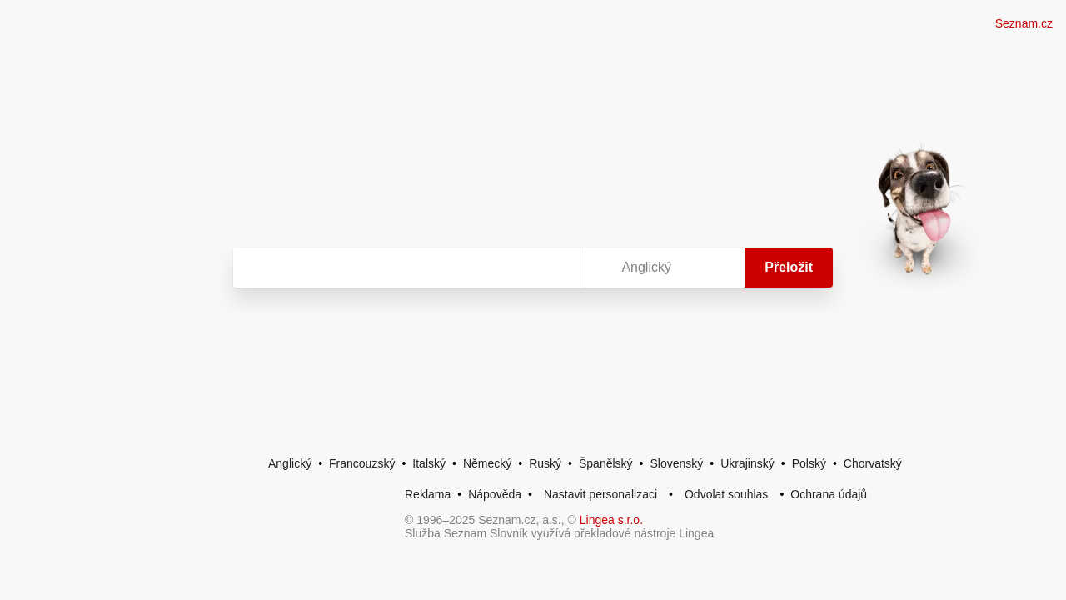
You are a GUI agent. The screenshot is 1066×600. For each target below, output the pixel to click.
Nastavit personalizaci (600, 494)
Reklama (428, 494)
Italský (429, 463)
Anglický (289, 463)
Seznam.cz (1024, 23)
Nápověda (494, 494)
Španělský (606, 463)
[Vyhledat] (405, 268)
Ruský (545, 463)
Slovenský (676, 463)
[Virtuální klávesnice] (556, 268)
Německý (487, 463)
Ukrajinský (747, 463)
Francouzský (362, 463)
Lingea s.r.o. (611, 520)
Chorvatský (873, 463)
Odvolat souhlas (726, 494)
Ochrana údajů (828, 494)
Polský (809, 463)
